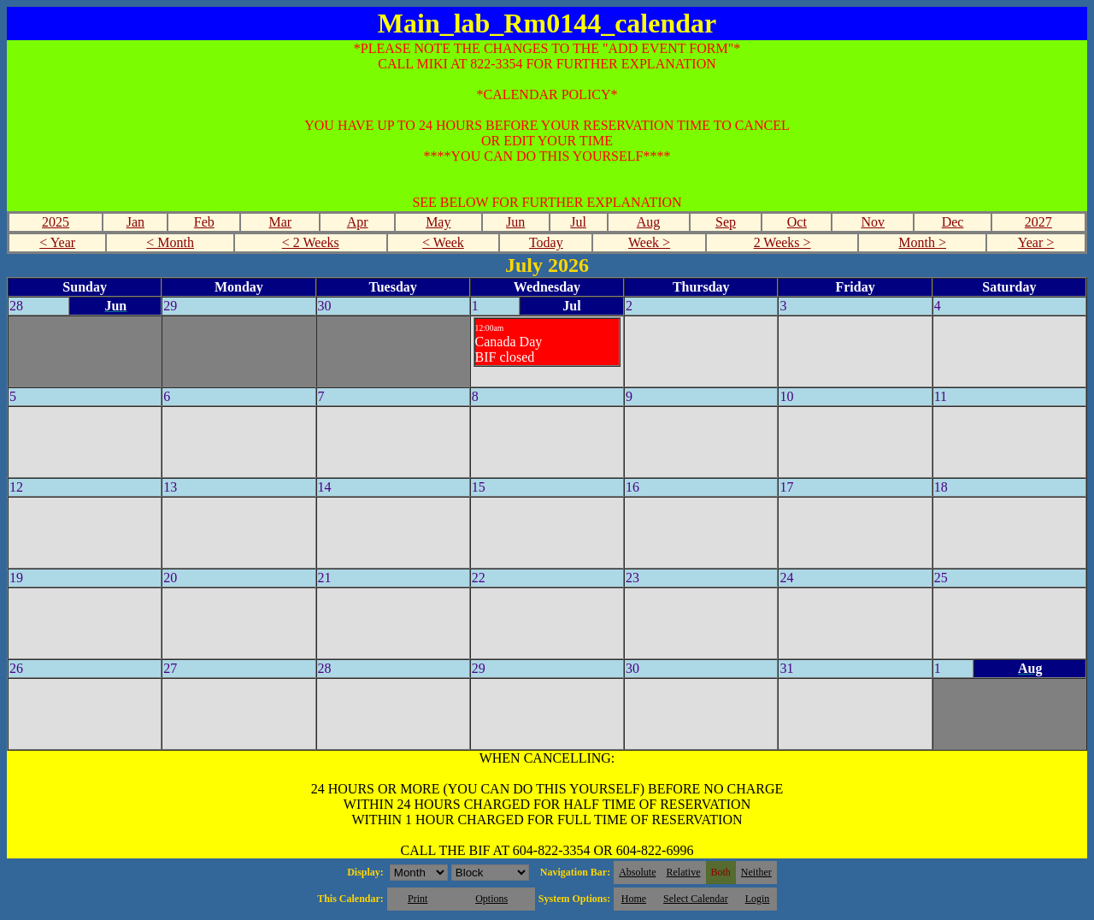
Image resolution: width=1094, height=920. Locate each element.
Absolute (637, 872)
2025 (55, 222)
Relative (684, 872)
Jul (578, 222)
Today (546, 242)
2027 (1038, 222)
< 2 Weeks (310, 242)
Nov (873, 222)
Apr (357, 222)
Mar (279, 222)
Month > (922, 242)
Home (633, 899)
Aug (649, 222)
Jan (135, 222)
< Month (170, 242)
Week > (649, 242)
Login (757, 899)
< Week (443, 242)
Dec (953, 222)
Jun (515, 222)
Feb (204, 222)
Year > (1036, 242)
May (438, 222)
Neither (756, 872)
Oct (797, 222)
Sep (725, 222)
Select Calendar (695, 899)
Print (417, 899)
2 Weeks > (782, 242)
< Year (57, 242)
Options (491, 899)
